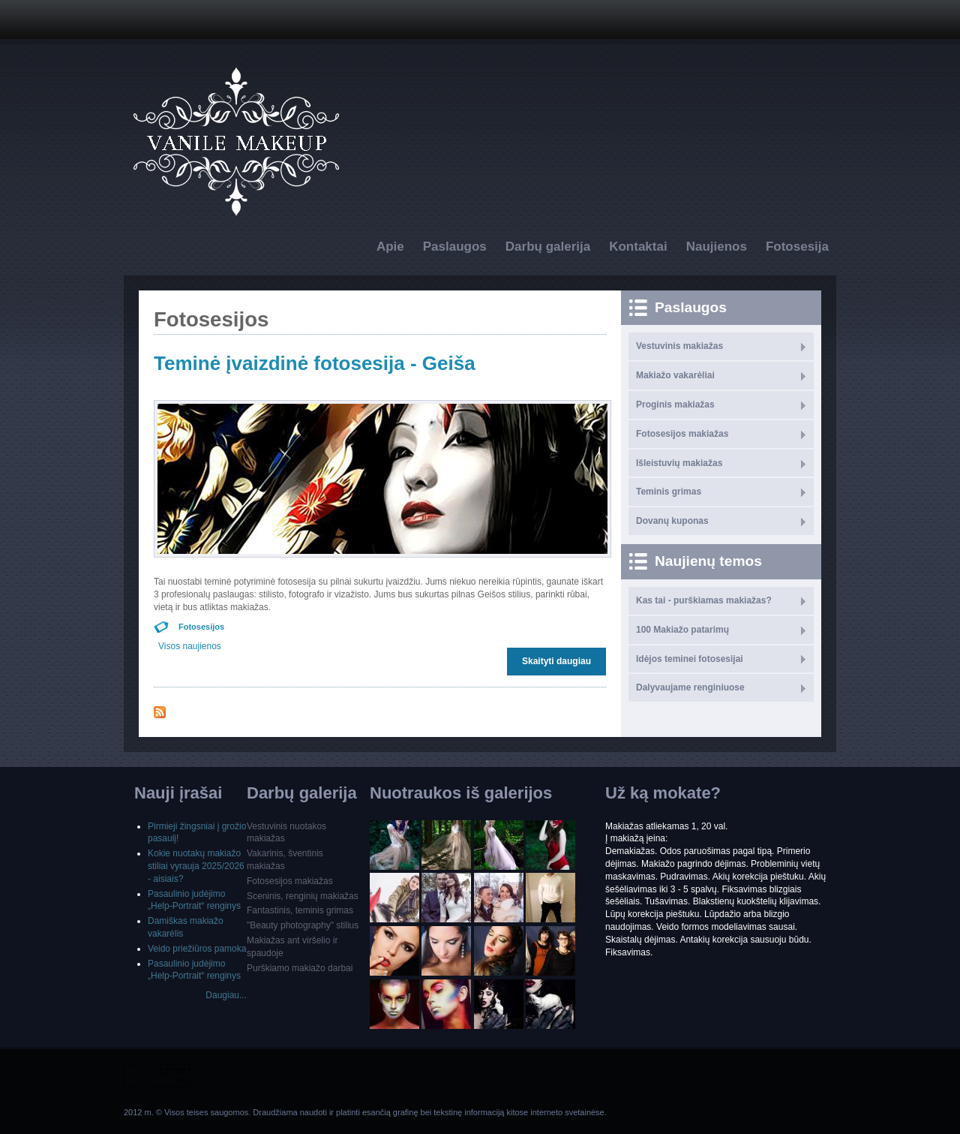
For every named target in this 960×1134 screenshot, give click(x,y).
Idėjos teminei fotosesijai (689, 659)
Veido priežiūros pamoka (197, 948)
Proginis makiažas (675, 404)
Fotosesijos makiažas (682, 434)
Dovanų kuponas (672, 521)
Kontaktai (638, 246)
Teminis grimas (668, 491)
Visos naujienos (189, 646)
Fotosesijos (201, 626)
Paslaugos (455, 246)
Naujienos (716, 246)
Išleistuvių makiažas (679, 463)
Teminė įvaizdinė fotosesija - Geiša (315, 363)
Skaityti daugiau (560, 660)
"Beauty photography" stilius (302, 925)
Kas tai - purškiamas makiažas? (704, 600)
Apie (390, 246)
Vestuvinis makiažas (679, 346)
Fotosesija (797, 246)
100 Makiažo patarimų (682, 629)
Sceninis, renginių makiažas (302, 896)
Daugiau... (226, 995)
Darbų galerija (548, 246)
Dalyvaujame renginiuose (690, 687)
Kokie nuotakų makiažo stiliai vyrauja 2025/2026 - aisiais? (196, 866)
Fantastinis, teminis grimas (300, 910)
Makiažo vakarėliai (675, 375)
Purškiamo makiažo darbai (299, 968)
